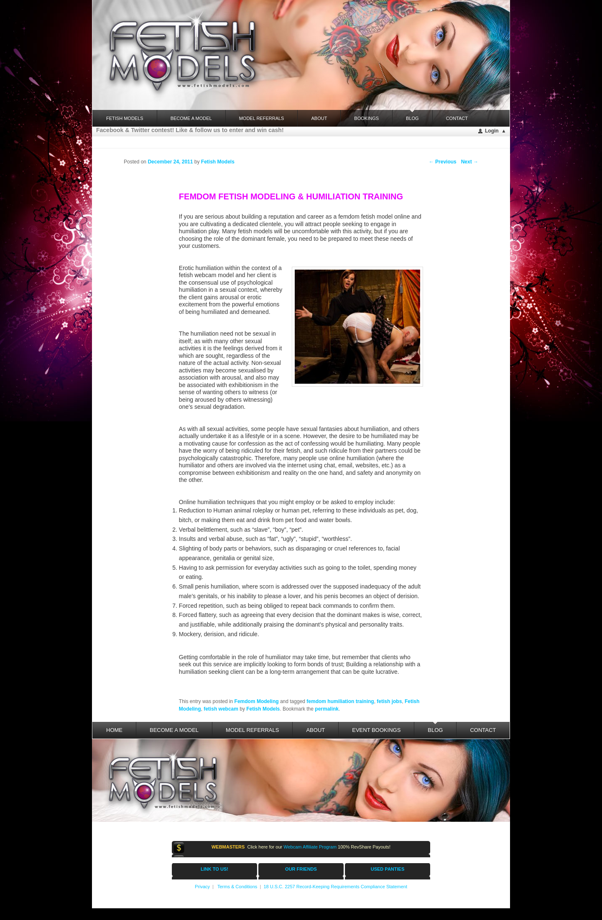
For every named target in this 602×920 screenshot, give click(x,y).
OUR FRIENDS (301, 869)
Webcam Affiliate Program (310, 846)
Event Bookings (376, 730)
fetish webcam (221, 709)
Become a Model (191, 118)
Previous (443, 162)
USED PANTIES (387, 869)
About (319, 118)
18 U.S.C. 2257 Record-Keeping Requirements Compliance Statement (335, 886)
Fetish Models (263, 709)
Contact (457, 118)
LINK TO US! (214, 869)
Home (114, 730)
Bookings (366, 118)
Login (492, 131)
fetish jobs (389, 701)
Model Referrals (261, 118)
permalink (327, 709)
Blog (412, 115)
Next (469, 162)
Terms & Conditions (237, 886)
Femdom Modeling (257, 701)
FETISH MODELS (124, 118)
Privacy (202, 886)
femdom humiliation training (340, 701)
